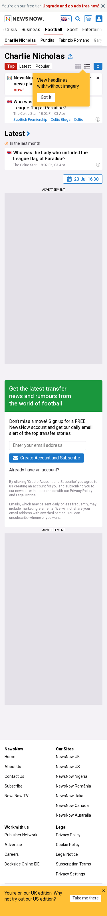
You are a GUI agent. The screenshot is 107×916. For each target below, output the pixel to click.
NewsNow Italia (69, 796)
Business (30, 29)
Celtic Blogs (60, 119)
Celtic (78, 119)
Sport (72, 29)
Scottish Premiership (30, 119)
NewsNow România (73, 786)
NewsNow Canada (72, 805)
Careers (12, 854)
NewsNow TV (17, 796)
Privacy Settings (70, 874)
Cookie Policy (68, 844)
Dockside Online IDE (22, 864)
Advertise (13, 844)
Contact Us (14, 776)
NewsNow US (68, 766)
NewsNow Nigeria (71, 776)
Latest (25, 66)
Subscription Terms (73, 864)
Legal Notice (26, 495)
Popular (43, 66)
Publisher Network (21, 835)
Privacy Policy (81, 491)
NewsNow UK (68, 756)
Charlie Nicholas (20, 40)
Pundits (47, 40)
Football (53, 29)
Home (10, 756)
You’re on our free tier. (50, 6)
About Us (13, 766)
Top (11, 66)
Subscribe (14, 786)
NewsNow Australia (73, 815)
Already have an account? (34, 470)
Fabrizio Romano (74, 40)
